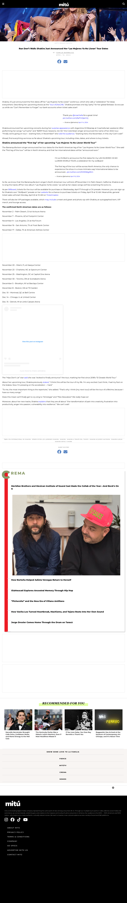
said (26, 378)
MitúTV (63, 765)
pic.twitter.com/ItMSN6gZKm (80, 172)
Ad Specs (12, 846)
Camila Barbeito (65, 52)
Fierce (62, 759)
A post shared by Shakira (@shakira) (32, 371)
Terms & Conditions (18, 837)
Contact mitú (14, 855)
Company (12, 841)
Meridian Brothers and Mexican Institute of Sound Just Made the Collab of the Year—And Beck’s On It (65, 487)
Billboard (12, 189)
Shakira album (116, 439)
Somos (63, 779)
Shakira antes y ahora (63, 441)
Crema (63, 772)
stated (46, 382)
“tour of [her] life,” (57, 105)
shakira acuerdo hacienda (100, 439)
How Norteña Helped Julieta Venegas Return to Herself (41, 580)
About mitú (13, 828)
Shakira (63, 439)
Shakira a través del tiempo (78, 439)
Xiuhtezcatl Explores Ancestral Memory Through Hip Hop (42, 590)
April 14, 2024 (83, 122)
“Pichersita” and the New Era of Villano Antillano (37, 601)
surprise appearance (61, 128)
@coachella (78, 115)
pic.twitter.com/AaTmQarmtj (75, 118)
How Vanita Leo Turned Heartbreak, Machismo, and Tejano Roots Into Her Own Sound (57, 612)
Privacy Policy (15, 832)
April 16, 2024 (75, 176)
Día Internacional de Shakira (19, 439)
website (44, 192)
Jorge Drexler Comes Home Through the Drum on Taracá (42, 622)
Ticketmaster (52, 195)
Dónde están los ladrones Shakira (45, 439)
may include (50, 200)
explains (42, 401)
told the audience (66, 134)
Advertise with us (17, 850)
